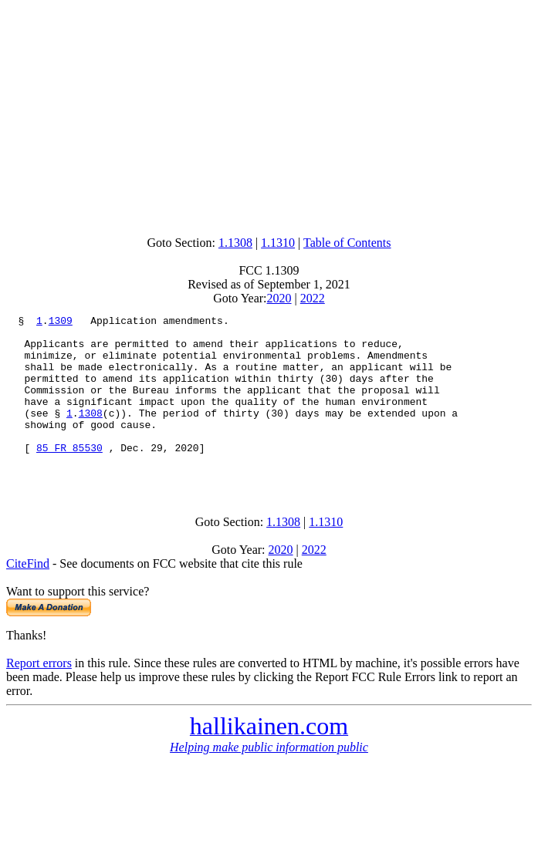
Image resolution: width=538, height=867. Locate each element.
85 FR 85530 (69, 475)
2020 (279, 298)
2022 (312, 298)
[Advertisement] (272, 114)
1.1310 (278, 242)
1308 (91, 433)
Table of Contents (347, 242)
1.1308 (235, 242)
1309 (61, 322)
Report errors (39, 695)
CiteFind (27, 595)
